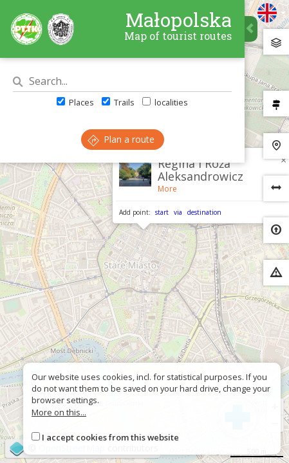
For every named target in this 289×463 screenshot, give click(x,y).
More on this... (59, 412)
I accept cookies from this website (110, 437)
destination (204, 212)
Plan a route (121, 139)
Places (75, 102)
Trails (118, 102)
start (162, 212)
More (167, 188)
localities (165, 102)
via (178, 212)
